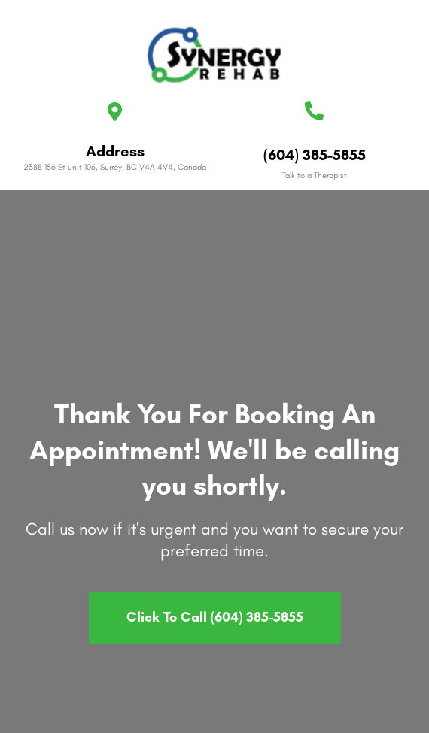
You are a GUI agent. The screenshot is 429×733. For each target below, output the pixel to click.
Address (115, 151)
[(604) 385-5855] (314, 110)
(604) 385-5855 (314, 155)
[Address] (114, 111)
